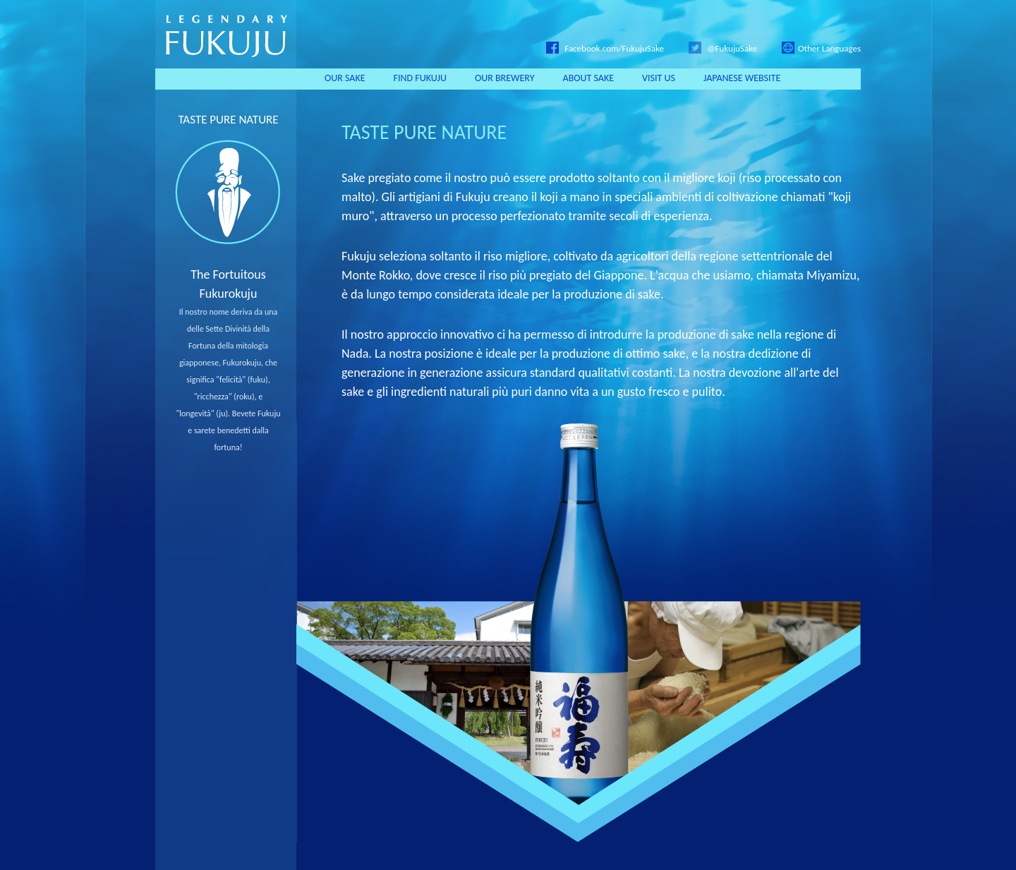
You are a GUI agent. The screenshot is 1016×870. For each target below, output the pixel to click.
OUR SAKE (345, 78)
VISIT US (658, 78)
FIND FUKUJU (420, 78)
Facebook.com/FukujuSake (605, 48)
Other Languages (821, 48)
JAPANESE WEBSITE (741, 78)
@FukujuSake (723, 48)
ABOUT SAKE (589, 78)
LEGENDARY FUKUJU (225, 34)
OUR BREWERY (505, 78)
